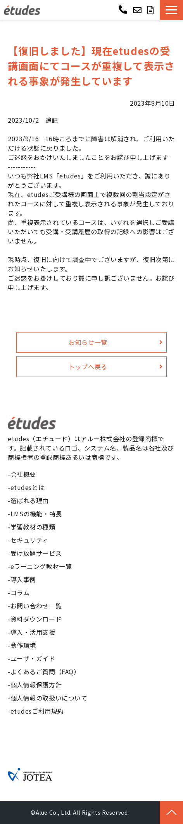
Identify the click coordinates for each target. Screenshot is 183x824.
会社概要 (23, 474)
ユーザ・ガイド (32, 658)
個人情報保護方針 (36, 684)
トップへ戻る (88, 366)
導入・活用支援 (32, 632)
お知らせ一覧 (88, 342)
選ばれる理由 (29, 500)
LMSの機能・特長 (36, 513)
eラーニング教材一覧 (41, 566)
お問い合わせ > (138, 9)
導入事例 (23, 579)
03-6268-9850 (124, 9)
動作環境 (23, 645)
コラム (20, 592)
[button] (171, 10)
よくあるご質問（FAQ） (45, 671)
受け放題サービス (36, 553)
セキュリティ (29, 540)
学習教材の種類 (32, 526)
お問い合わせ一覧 (36, 605)
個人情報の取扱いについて (49, 697)
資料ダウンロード (36, 619)
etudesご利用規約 (37, 711)
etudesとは (27, 487)
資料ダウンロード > (151, 9)
